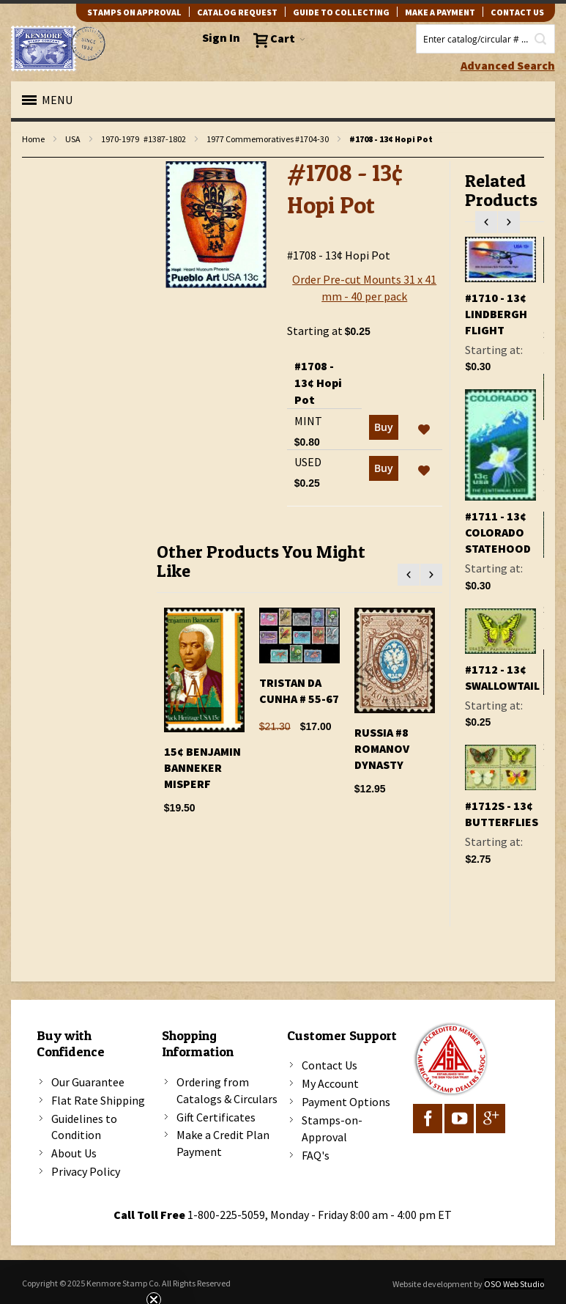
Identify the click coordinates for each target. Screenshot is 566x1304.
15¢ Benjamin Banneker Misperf (202, 767)
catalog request (237, 12)
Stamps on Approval (134, 12)
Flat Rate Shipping (98, 1100)
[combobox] (485, 39)
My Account (330, 1083)
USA (73, 138)
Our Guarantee (87, 1082)
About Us (74, 1153)
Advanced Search (508, 65)
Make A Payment (440, 12)
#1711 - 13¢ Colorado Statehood (498, 532)
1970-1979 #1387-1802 (143, 138)
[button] (424, 430)
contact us (517, 12)
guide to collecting (341, 12)
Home (33, 138)
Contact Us (329, 1065)
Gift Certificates (216, 1117)
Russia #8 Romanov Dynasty (381, 748)
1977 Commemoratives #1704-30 (267, 138)
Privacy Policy (85, 1171)
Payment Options (346, 1101)
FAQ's (315, 1155)
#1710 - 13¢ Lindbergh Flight (496, 313)
